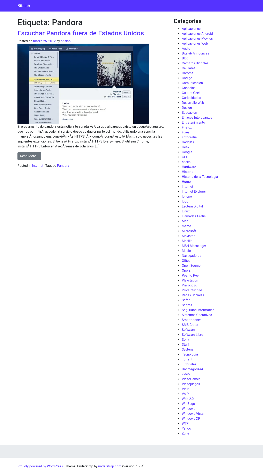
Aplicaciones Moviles (197, 39)
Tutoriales (189, 364)
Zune (185, 433)
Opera (186, 270)
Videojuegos (191, 384)
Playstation (190, 280)
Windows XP (191, 419)
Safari (186, 300)
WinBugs (188, 404)
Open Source (191, 266)
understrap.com (109, 466)
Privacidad (189, 285)
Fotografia (189, 137)
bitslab (66, 41)
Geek (185, 147)
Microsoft (189, 231)
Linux (186, 211)
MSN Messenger (194, 246)
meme (186, 226)
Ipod (185, 201)
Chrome (187, 73)
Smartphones (192, 320)
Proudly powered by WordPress (40, 466)
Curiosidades (191, 98)
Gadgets (188, 142)
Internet (37, 166)
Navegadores (191, 256)
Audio (186, 48)
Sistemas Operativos (197, 315)
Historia (187, 172)
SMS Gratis (190, 325)
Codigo (187, 78)
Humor (187, 182)
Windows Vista (193, 414)
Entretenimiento (193, 122)
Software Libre (192, 335)
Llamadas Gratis (194, 216)
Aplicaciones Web (195, 43)
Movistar (188, 236)
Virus (185, 389)
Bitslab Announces (195, 53)
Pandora (63, 166)
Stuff (185, 344)
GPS (185, 157)
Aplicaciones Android (197, 34)
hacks (186, 162)
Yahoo (186, 428)
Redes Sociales (193, 295)
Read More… (30, 155)
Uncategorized (192, 369)
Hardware (189, 167)
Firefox (187, 127)
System (187, 349)
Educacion (189, 113)
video (186, 374)
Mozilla (187, 241)
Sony (185, 340)
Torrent (187, 359)
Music (186, 251)
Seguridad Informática (198, 310)
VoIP (185, 394)
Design (187, 108)
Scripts (187, 305)
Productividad (192, 290)
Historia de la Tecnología (200, 177)
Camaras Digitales (195, 63)
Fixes (185, 132)
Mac (185, 221)
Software (188, 330)
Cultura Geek (191, 93)
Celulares (188, 68)
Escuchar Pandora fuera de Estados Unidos (80, 33)
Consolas (189, 88)
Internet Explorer (194, 191)
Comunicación (192, 83)
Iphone (187, 196)
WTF (185, 423)
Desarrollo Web (193, 103)
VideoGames (191, 379)
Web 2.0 (188, 399)
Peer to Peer (191, 275)
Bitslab (23, 5)
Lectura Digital (192, 206)
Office (186, 261)
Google (187, 152)
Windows (188, 409)
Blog (185, 58)
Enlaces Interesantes (197, 117)
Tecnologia (190, 354)
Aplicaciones (191, 29)
